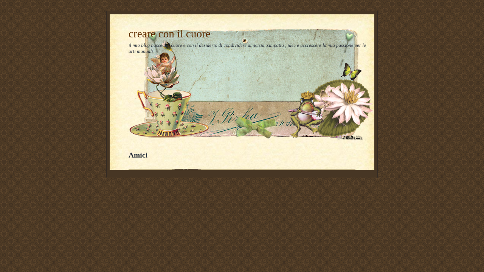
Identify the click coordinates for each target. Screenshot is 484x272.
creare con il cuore (170, 34)
